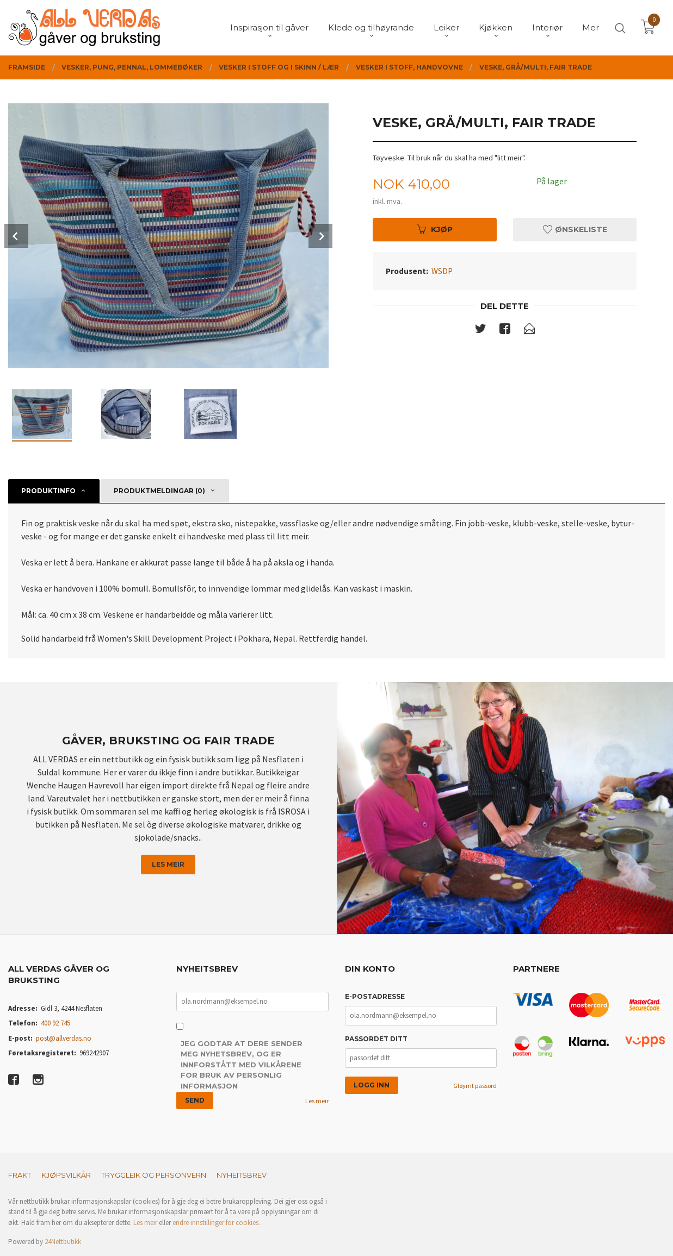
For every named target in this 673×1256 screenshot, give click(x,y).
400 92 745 (55, 1023)
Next (320, 236)
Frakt (19, 1175)
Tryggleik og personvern (153, 1175)
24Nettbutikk (63, 1241)
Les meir (168, 864)
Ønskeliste (575, 229)
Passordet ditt (376, 1039)
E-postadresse (375, 996)
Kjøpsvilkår (66, 1175)
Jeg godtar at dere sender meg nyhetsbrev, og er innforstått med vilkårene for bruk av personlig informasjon (241, 1064)
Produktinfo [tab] (48, 491)
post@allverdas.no (63, 1038)
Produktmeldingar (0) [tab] (159, 491)
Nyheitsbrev (242, 1175)
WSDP (442, 271)
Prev (16, 236)
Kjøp (435, 229)
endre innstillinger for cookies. (216, 1222)
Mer (590, 27)
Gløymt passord (475, 1085)
